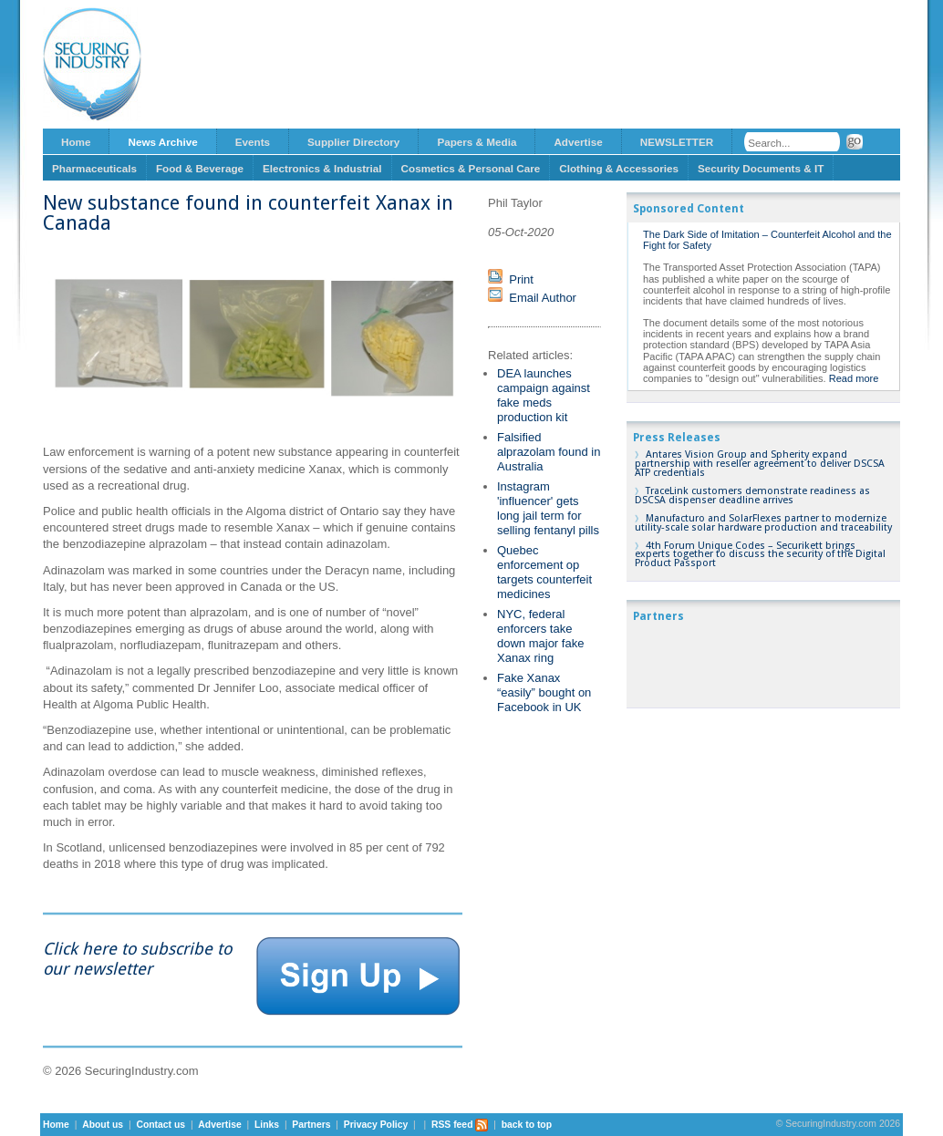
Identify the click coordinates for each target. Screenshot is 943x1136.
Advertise (578, 142)
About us (102, 1125)
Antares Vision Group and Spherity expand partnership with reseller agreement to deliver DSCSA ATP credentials (760, 464)
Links (266, 1125)
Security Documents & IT (761, 168)
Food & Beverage (200, 168)
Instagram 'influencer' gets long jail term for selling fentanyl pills (548, 508)
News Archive (162, 142)
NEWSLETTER (677, 142)
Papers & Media (476, 142)
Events (252, 142)
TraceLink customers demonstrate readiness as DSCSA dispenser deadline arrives (752, 495)
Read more (854, 378)
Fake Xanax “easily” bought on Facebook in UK (544, 692)
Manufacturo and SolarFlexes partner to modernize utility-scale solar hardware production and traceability (763, 522)
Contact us (160, 1125)
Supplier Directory (353, 142)
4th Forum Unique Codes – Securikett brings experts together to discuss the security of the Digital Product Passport (760, 555)
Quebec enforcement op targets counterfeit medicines (544, 572)
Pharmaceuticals (94, 168)
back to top (527, 1125)
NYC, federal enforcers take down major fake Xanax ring (540, 636)
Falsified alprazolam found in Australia (548, 451)
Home (75, 142)
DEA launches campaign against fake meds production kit (543, 395)
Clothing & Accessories (619, 168)
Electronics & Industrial (322, 168)
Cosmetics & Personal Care (471, 168)
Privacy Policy (376, 1125)
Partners (311, 1125)
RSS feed (460, 1125)
